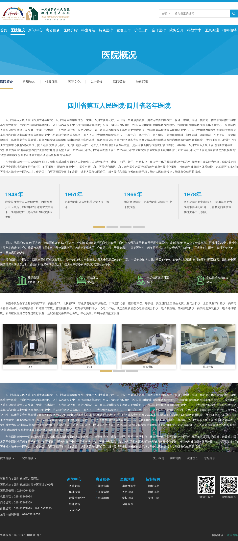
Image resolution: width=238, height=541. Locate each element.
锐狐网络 (232, 535)
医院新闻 (74, 486)
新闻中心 (35, 30)
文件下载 (153, 497)
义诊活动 (74, 510)
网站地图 (175, 458)
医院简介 (6, 81)
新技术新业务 (77, 497)
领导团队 (51, 81)
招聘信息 (153, 491)
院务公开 (176, 30)
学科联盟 (142, 81)
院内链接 (27, 458)
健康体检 (103, 491)
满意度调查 (129, 486)
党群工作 (123, 30)
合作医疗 (159, 30)
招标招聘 (229, 30)
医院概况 (18, 30)
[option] (30, 201)
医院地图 (103, 497)
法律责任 (192, 458)
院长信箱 (127, 497)
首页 (3, 30)
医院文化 (74, 81)
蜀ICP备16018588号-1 (28, 535)
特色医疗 (106, 30)
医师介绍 (70, 30)
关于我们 (158, 458)
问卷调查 (127, 504)
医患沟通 (212, 30)
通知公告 (74, 504)
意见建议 (209, 458)
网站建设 (217, 535)
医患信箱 (127, 491)
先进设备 (96, 81)
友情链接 (5, 458)
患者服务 (53, 30)
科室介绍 (88, 30)
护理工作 (141, 30)
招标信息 (153, 486)
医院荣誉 (119, 81)
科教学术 (194, 30)
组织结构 (29, 81)
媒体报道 (74, 491)
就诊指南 (103, 486)
